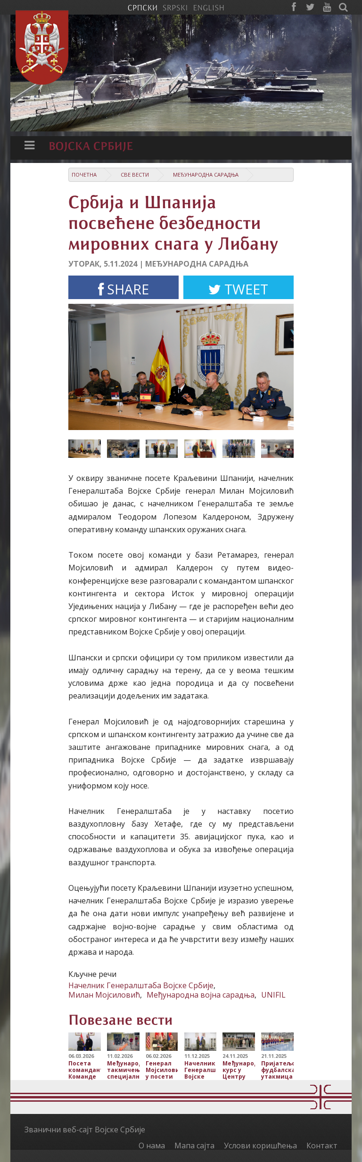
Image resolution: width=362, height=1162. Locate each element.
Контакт (321, 1145)
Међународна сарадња (206, 174)
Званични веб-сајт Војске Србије (85, 1129)
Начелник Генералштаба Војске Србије (141, 985)
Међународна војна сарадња (201, 995)
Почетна (84, 174)
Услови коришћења (260, 1145)
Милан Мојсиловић (104, 995)
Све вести (135, 174)
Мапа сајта (194, 1145)
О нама (152, 1145)
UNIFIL (273, 995)
